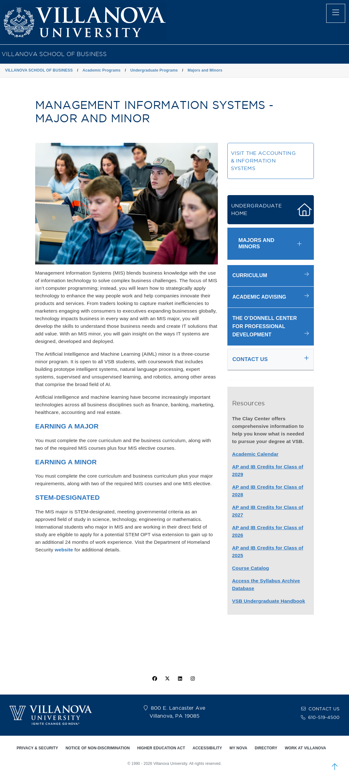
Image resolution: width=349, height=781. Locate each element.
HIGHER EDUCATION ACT (161, 748)
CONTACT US (323, 708)
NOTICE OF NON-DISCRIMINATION (98, 748)
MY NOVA (238, 748)
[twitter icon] (167, 678)
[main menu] (335, 13)
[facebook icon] (154, 678)
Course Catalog (250, 568)
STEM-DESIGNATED (67, 497)
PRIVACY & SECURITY (37, 748)
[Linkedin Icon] (180, 678)
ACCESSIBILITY (207, 748)
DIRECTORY (266, 748)
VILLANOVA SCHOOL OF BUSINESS (54, 54)
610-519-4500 (323, 717)
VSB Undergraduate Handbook (268, 601)
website (64, 549)
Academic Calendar (255, 454)
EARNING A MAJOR (66, 426)
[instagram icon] (193, 678)
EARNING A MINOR (66, 462)
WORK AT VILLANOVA (305, 748)
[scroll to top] (334, 766)
